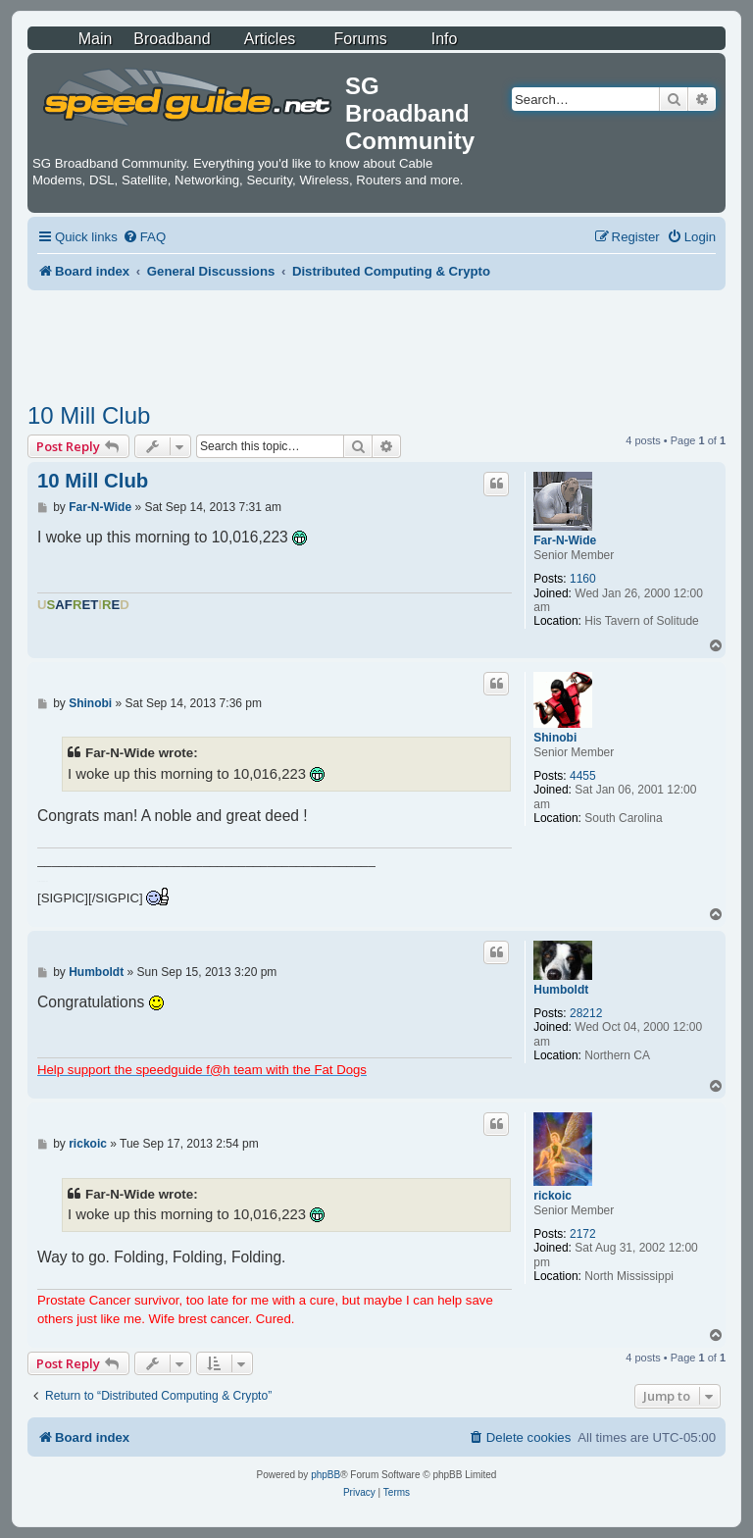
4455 (583, 776)
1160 (583, 579)
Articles (269, 38)
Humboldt (560, 990)
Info (444, 38)
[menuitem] (144, 237)
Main (95, 38)
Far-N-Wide (564, 540)
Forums (360, 38)
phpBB (325, 1474)
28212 (586, 1013)
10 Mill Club (88, 415)
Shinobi (555, 737)
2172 (583, 1234)
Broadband (171, 38)
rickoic (552, 1196)
